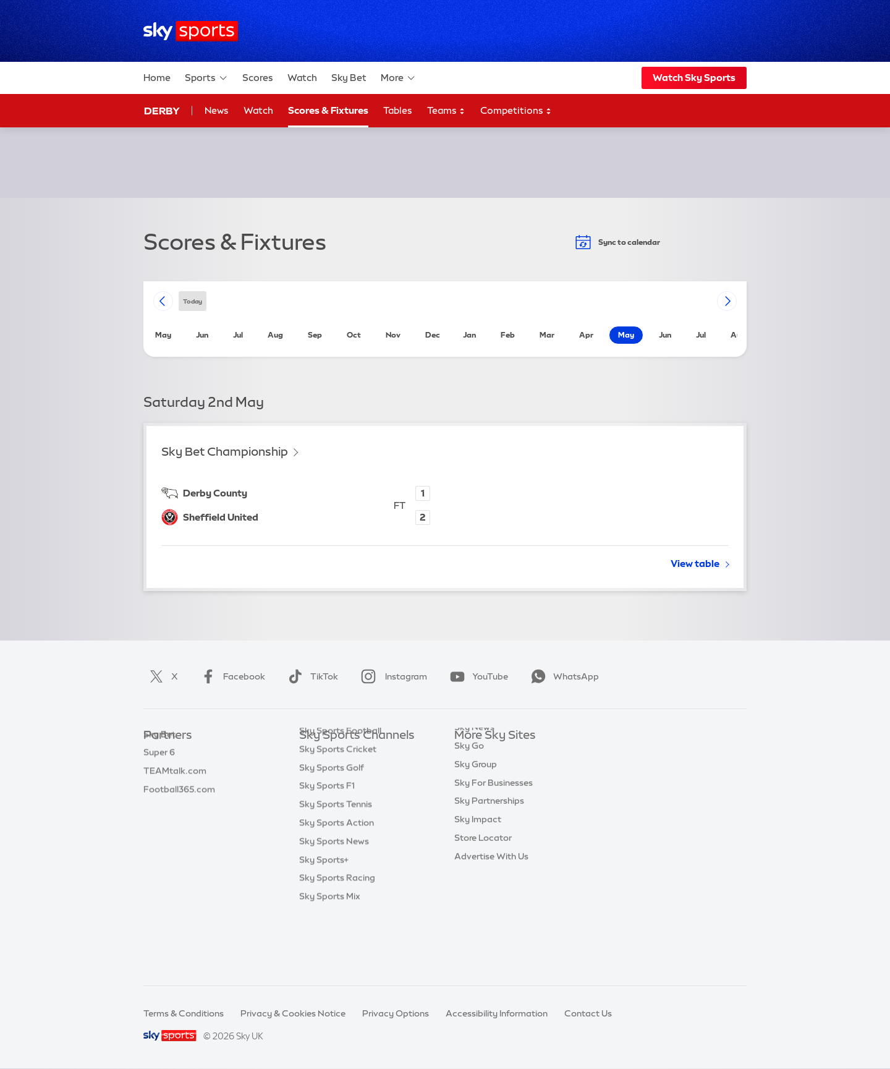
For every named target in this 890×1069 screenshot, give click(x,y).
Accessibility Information (497, 1013)
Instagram (391, 676)
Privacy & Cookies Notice (292, 1013)
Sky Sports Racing (337, 938)
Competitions (516, 111)
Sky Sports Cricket (337, 809)
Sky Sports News (334, 901)
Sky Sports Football (340, 790)
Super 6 (159, 772)
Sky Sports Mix (329, 956)
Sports (206, 78)
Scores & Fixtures (328, 110)
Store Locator (483, 883)
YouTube (476, 676)
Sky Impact (477, 864)
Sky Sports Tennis (335, 864)
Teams (446, 111)
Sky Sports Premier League (354, 772)
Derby (162, 111)
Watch (302, 77)
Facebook (230, 676)
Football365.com (179, 809)
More (398, 78)
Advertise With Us (491, 901)
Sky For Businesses (493, 828)
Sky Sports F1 (327, 845)
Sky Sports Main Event (345, 754)
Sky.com (472, 754)
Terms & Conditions (183, 1013)
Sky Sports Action (336, 883)
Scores (257, 77)
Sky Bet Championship (224, 452)
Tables (397, 110)
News (217, 110)
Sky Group (475, 809)
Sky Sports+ (324, 920)
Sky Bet (349, 77)
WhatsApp (562, 676)
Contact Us (588, 1013)
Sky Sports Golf (331, 828)
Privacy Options (395, 1013)
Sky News (474, 772)
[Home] (190, 31)
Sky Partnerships (489, 845)
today (192, 300)
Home (157, 77)
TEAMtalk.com (174, 790)
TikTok (310, 676)
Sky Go (469, 790)
